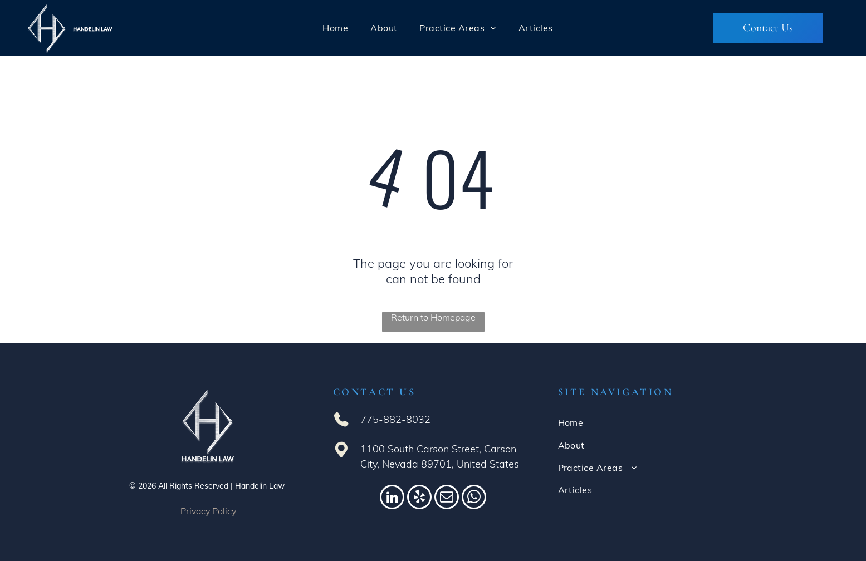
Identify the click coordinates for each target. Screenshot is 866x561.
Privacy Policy (208, 510)
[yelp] (419, 498)
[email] (446, 498)
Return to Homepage (433, 317)
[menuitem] (335, 27)
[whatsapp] (474, 498)
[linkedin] (392, 498)
